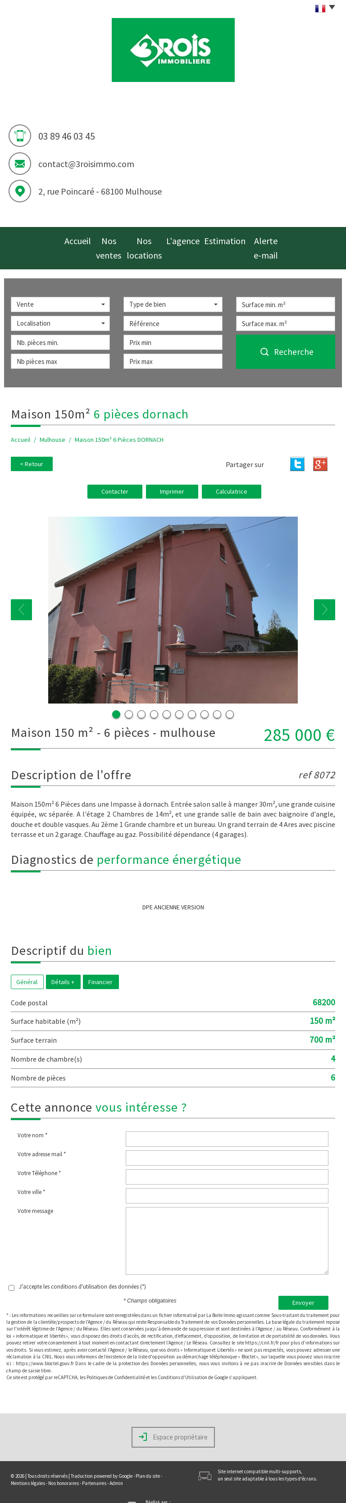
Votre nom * (32, 1116)
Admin (116, 1464)
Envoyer (303, 1283)
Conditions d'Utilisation (182, 1358)
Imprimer (172, 472)
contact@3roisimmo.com (86, 163)
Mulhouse (52, 421)
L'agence (192, 239)
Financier (100, 962)
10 (230, 695)
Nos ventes (100, 239)
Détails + (62, 962)
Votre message (35, 1191)
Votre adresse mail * (42, 1135)
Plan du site (148, 1456)
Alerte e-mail (277, 239)
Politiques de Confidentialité (115, 1358)
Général (26, 962)
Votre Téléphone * (39, 1154)
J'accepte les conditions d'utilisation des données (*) (82, 1267)
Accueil (61, 239)
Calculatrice (231, 472)
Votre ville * (31, 1172)
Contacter (114, 472)
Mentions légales (28, 1464)
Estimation (232, 239)
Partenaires (94, 1464)
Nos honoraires (63, 1464)
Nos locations (148, 239)
